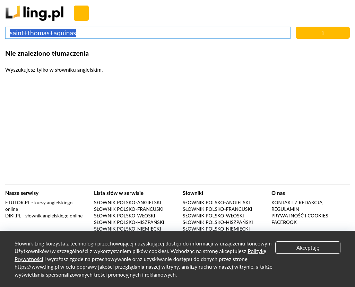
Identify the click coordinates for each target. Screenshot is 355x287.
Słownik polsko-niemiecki (127, 229)
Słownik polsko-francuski (129, 209)
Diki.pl (13, 215)
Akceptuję (307, 247)
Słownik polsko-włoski (124, 215)
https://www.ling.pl (37, 266)
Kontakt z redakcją (296, 202)
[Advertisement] (177, 130)
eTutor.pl (17, 202)
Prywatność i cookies (299, 215)
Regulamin (285, 209)
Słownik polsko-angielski (127, 202)
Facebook (284, 222)
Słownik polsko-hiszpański (129, 222)
